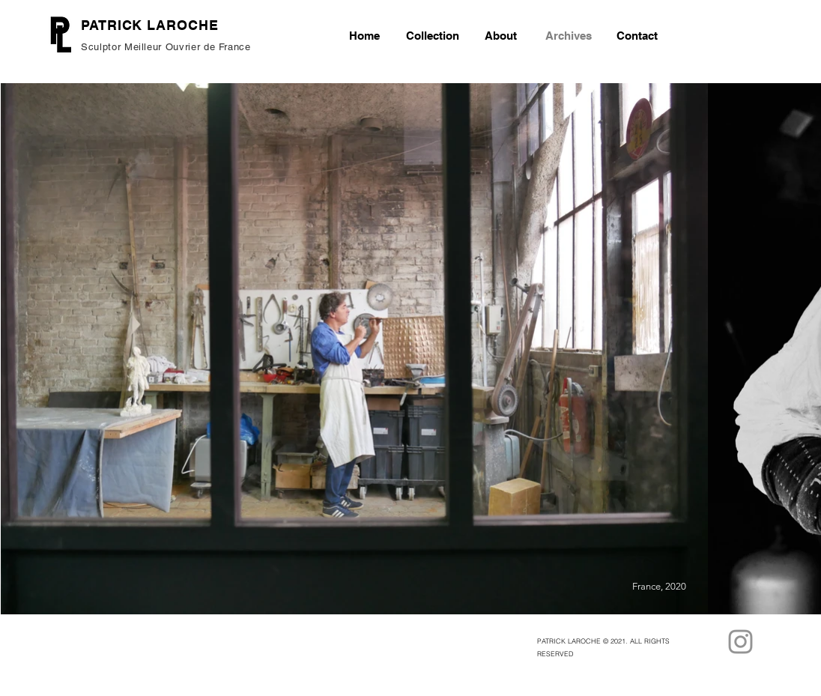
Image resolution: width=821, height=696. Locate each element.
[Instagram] (740, 642)
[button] (433, 35)
